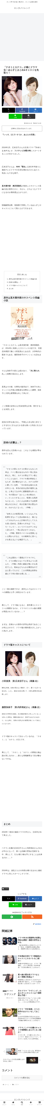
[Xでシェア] (8, 110)
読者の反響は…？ (15, 282)
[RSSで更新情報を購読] (32, 916)
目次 (19, 274)
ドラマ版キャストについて (18, 285)
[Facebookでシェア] (22, 110)
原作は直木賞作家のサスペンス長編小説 (23, 279)
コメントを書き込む (22, 1078)
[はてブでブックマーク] (35, 110)
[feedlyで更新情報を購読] (12, 916)
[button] (28, 116)
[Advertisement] (22, 38)
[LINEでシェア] (15, 116)
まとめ (11, 288)
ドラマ (5, 889)
